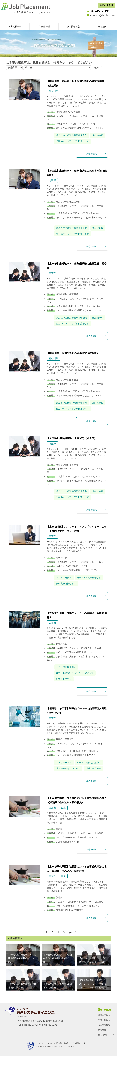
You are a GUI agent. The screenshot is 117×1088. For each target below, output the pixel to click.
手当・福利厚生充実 (67, 702)
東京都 (52, 285)
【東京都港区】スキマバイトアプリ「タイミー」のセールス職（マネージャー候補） (93, 1031)
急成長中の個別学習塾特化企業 (73, 135)
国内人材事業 (14, 26)
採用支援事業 (44, 26)
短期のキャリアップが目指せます (75, 147)
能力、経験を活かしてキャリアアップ (77, 708)
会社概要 (102, 26)
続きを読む (96, 159)
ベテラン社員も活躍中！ (70, 804)
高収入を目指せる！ (67, 619)
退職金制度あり (65, 714)
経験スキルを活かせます (70, 613)
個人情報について (106, 1082)
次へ (71, 979)
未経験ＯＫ (62, 141)
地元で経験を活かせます (70, 809)
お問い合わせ (106, 5)
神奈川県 (53, 91)
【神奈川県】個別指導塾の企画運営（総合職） (73, 371)
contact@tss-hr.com (102, 15)
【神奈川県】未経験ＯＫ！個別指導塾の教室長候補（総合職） (22, 1006)
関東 (63, 855)
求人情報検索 (73, 26)
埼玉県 (52, 186)
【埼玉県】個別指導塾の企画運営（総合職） (72, 462)
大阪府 (52, 658)
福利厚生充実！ (65, 607)
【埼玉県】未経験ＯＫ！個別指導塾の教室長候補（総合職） (57, 1006)
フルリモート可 (65, 798)
